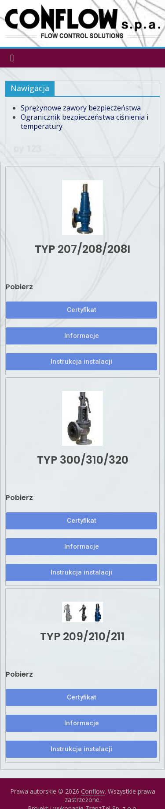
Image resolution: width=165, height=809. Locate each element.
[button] (81, 310)
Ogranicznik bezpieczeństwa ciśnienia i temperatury (84, 121)
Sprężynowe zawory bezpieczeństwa (81, 108)
